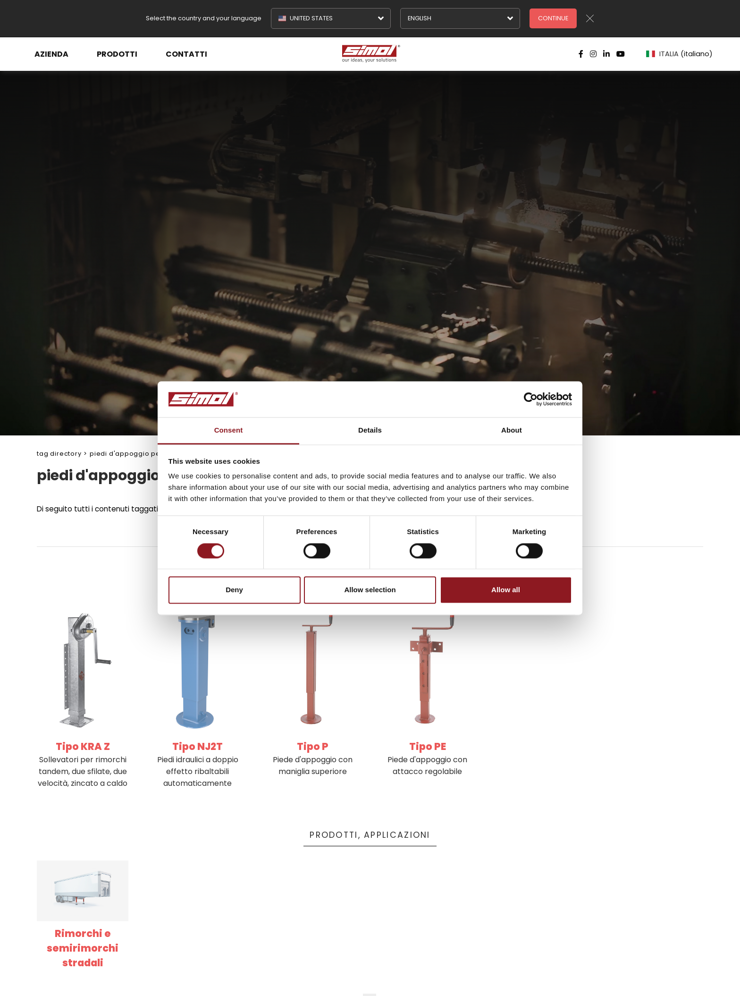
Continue (553, 18)
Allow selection (369, 590)
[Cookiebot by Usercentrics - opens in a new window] (530, 399)
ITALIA (679, 54)
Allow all (505, 590)
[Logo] (370, 53)
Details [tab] (370, 430)
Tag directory (59, 454)
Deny (234, 590)
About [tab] (511, 430)
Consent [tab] (228, 430)
